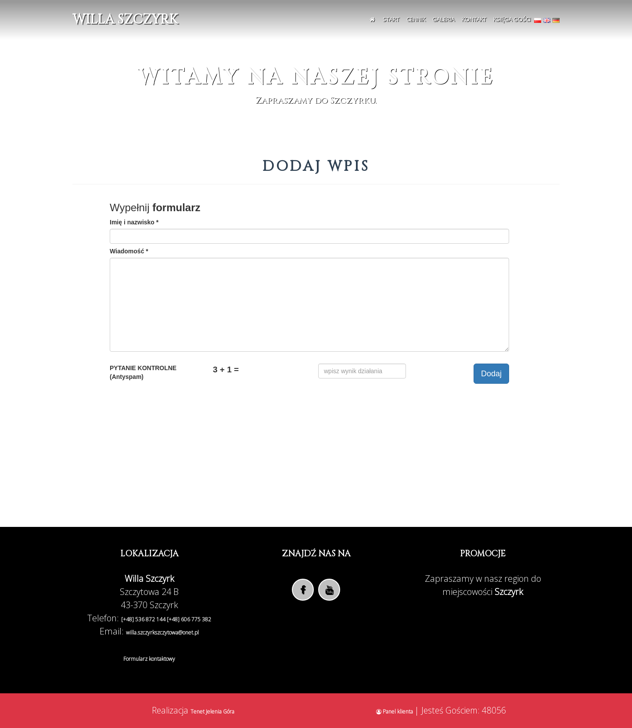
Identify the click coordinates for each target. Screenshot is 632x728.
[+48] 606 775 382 (189, 619)
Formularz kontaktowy (149, 659)
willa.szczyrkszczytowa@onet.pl (162, 632)
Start (391, 19)
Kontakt (474, 19)
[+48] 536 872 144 (144, 619)
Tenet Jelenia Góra (212, 711)
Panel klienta (395, 711)
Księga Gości (512, 19)
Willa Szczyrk (125, 20)
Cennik (415, 19)
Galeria (443, 19)
